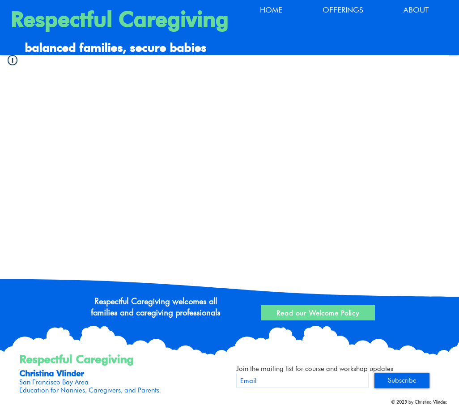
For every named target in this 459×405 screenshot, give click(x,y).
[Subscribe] (401, 380)
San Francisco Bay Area (54, 382)
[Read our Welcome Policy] (318, 312)
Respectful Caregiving (119, 19)
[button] (342, 10)
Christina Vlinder (51, 373)
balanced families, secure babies (115, 48)
